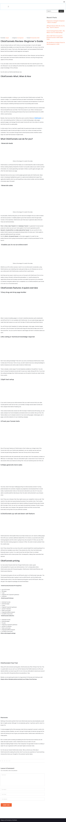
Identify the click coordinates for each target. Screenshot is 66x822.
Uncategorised (20, 37)
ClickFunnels (37, 118)
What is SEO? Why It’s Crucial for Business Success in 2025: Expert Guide (55, 37)
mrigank (7, 37)
